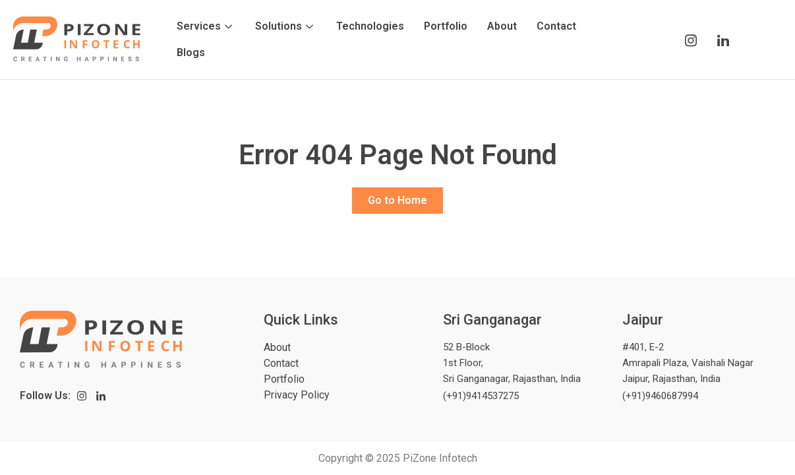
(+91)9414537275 (481, 396)
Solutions (285, 26)
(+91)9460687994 (660, 396)
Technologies (370, 26)
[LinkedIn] (723, 39)
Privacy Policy (297, 395)
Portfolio (445, 26)
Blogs (191, 52)
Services (206, 26)
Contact (556, 26)
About (502, 26)
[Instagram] (690, 39)
